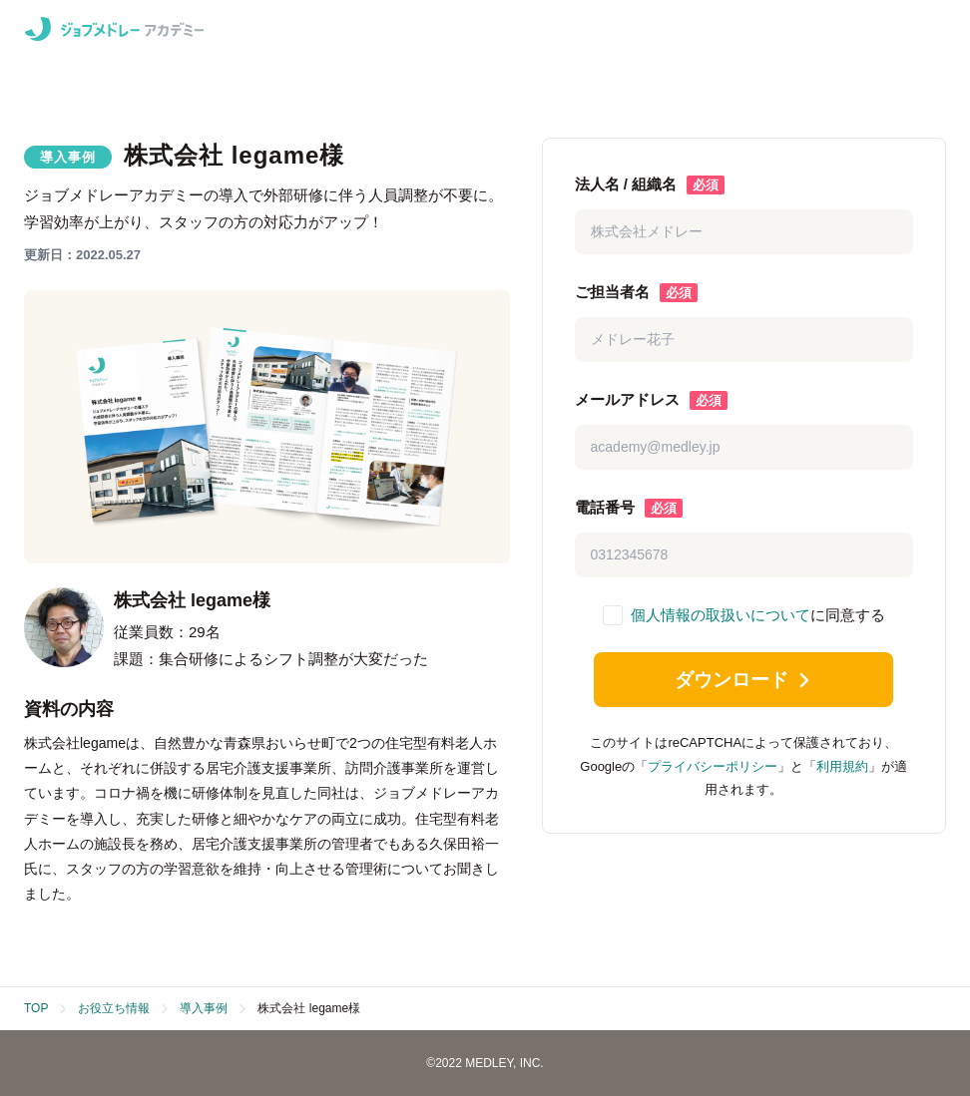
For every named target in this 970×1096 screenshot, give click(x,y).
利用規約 (842, 772)
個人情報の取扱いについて (720, 614)
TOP (36, 1008)
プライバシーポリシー (712, 772)
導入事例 (204, 1008)
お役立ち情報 (114, 1008)
